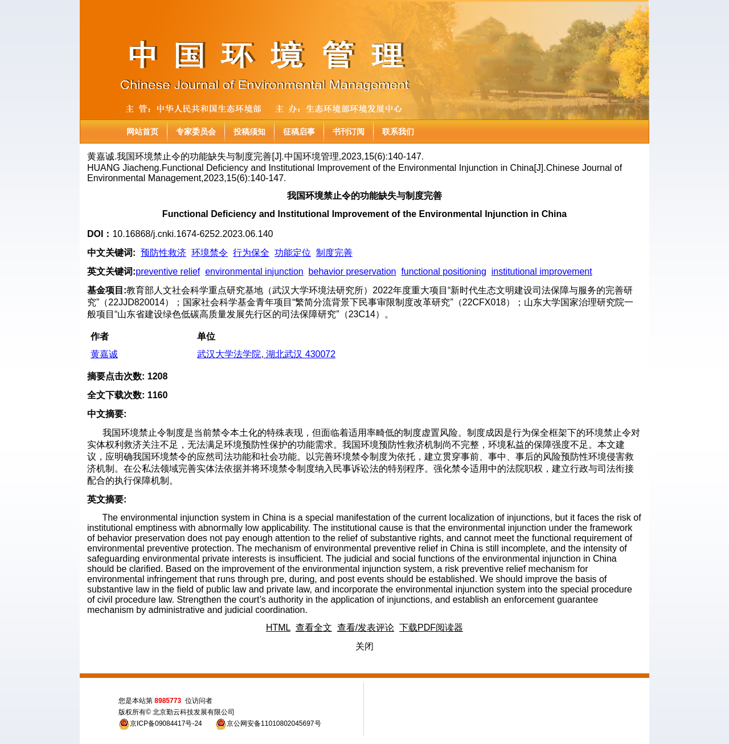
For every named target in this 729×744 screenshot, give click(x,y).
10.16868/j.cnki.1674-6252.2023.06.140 (192, 234)
